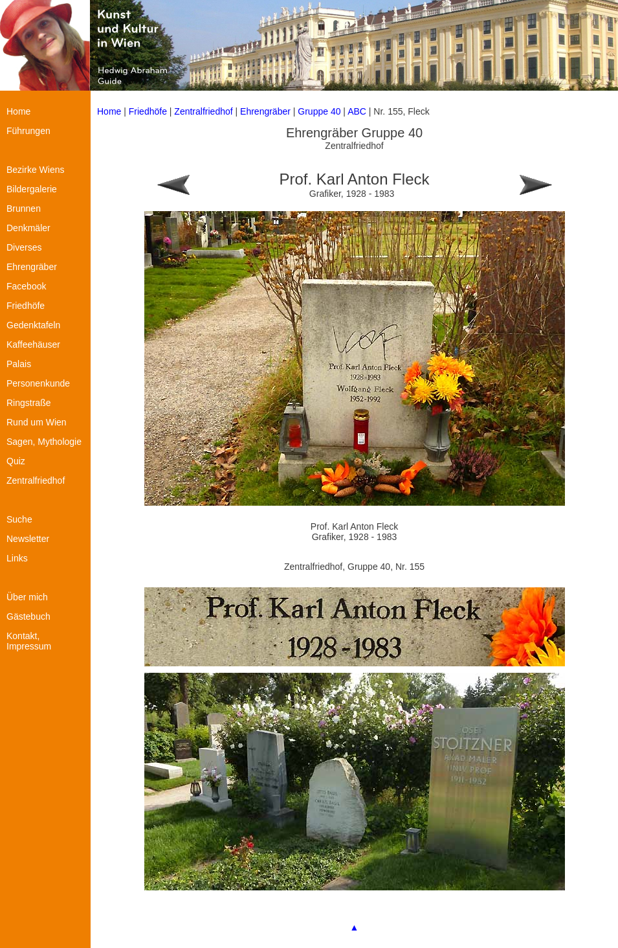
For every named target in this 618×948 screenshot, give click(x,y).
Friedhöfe (148, 111)
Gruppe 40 (319, 111)
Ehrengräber (265, 111)
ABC (357, 111)
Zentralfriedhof (203, 111)
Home (109, 111)
